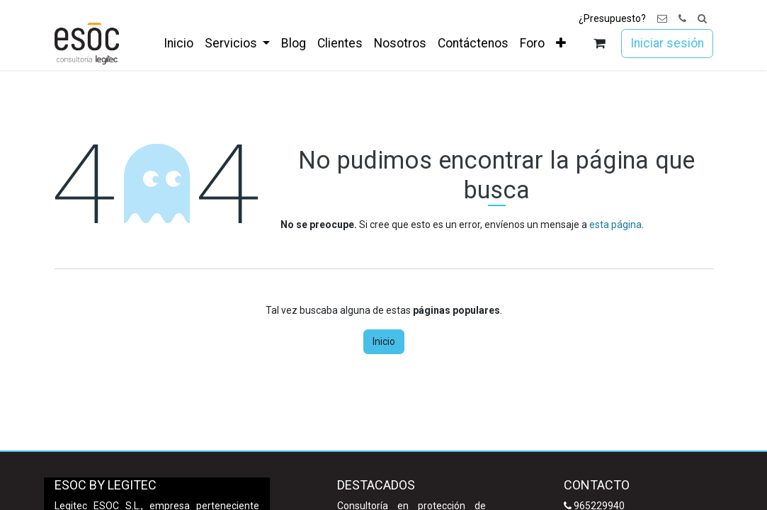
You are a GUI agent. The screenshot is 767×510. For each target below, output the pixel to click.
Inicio (384, 341)
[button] (702, 19)
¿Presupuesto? (612, 18)
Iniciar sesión (667, 43)
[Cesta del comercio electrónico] (599, 44)
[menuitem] (178, 43)
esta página (615, 224)
